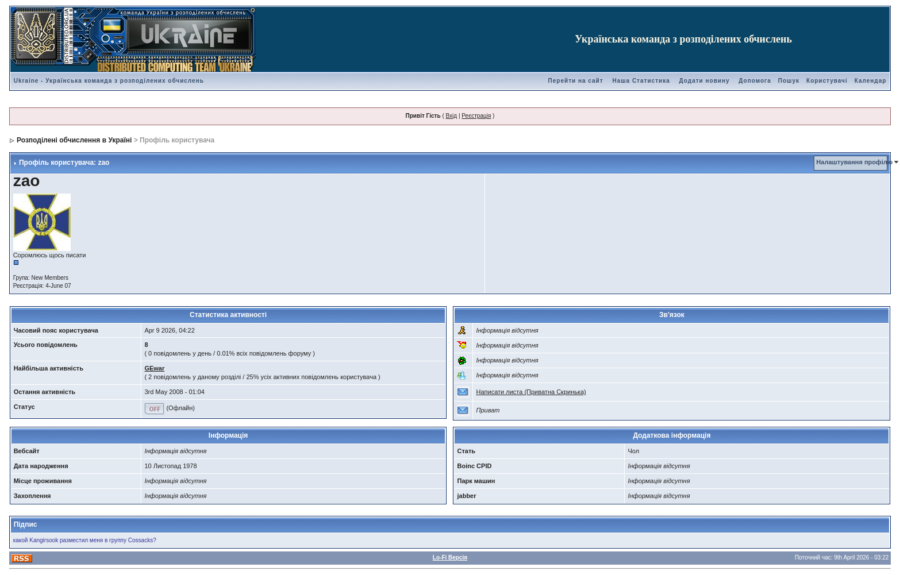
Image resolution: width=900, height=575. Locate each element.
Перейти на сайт (575, 81)
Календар (871, 81)
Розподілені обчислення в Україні (74, 140)
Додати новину (704, 81)
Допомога (755, 81)
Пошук (788, 81)
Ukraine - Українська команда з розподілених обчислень (109, 81)
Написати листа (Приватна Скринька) (531, 391)
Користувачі (827, 81)
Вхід (451, 116)
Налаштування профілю (854, 162)
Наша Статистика (641, 81)
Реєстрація (476, 116)
